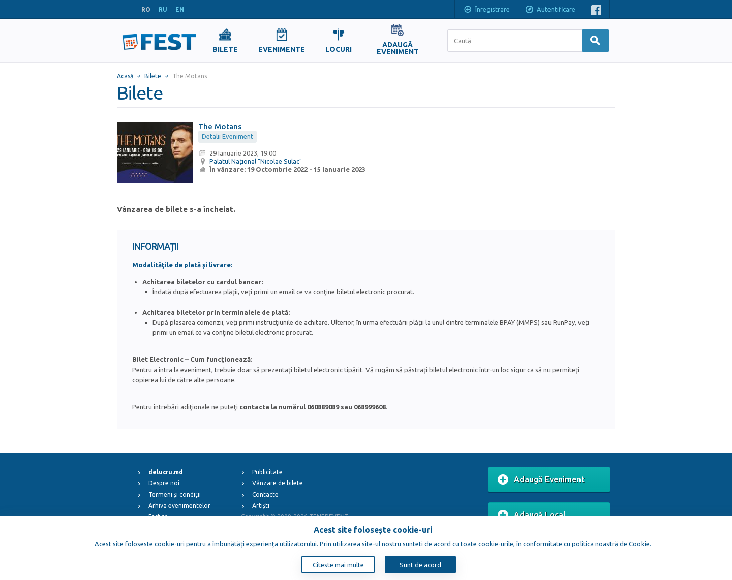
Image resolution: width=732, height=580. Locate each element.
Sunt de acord (420, 564)
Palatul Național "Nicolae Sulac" (255, 161)
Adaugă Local (532, 515)
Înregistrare (486, 10)
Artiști (260, 505)
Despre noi (163, 483)
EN (179, 9)
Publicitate (267, 472)
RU (163, 9)
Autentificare (550, 10)
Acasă (125, 76)
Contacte (265, 494)
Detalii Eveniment (227, 136)
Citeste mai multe (338, 564)
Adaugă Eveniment (541, 479)
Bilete (152, 76)
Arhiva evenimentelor (179, 505)
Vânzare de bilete (277, 483)
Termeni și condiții (174, 494)
